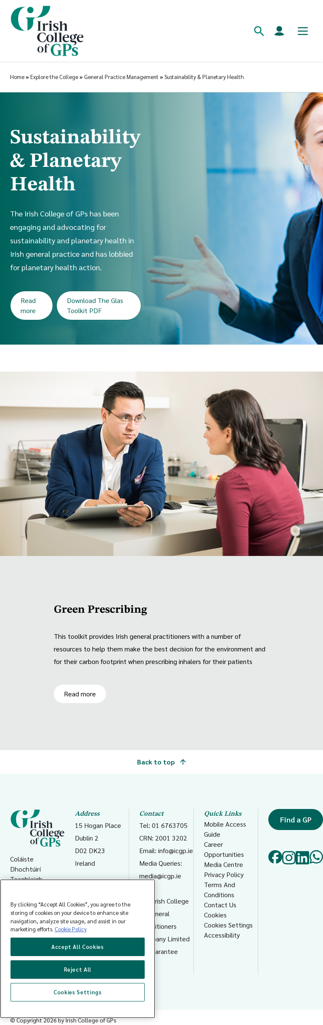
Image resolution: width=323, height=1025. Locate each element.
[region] (77, 948)
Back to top (161, 761)
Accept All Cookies (77, 946)
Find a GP (296, 819)
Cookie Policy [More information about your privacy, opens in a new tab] (71, 929)
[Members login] (279, 31)
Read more (28, 305)
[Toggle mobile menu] (303, 31)
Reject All (78, 969)
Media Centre (223, 864)
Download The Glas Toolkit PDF (95, 305)
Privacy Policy (224, 874)
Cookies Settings (228, 925)
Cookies (215, 914)
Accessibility (222, 934)
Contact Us (220, 904)
